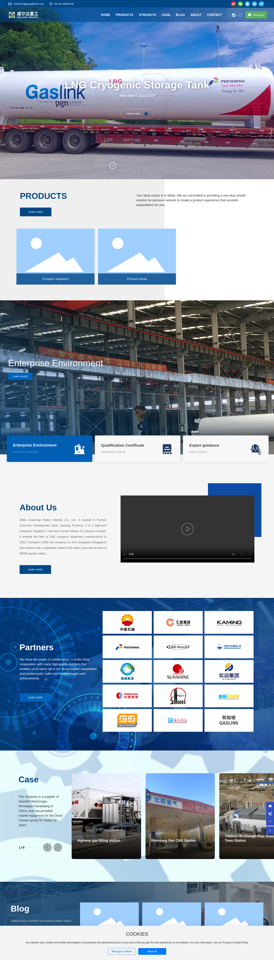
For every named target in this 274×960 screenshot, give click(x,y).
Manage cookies (122, 951)
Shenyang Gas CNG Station (173, 840)
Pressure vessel (137, 278)
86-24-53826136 (64, 3)
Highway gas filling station (98, 840)
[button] (47, 847)
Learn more (137, 114)
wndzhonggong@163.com (28, 3)
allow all (152, 951)
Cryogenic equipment (55, 278)
